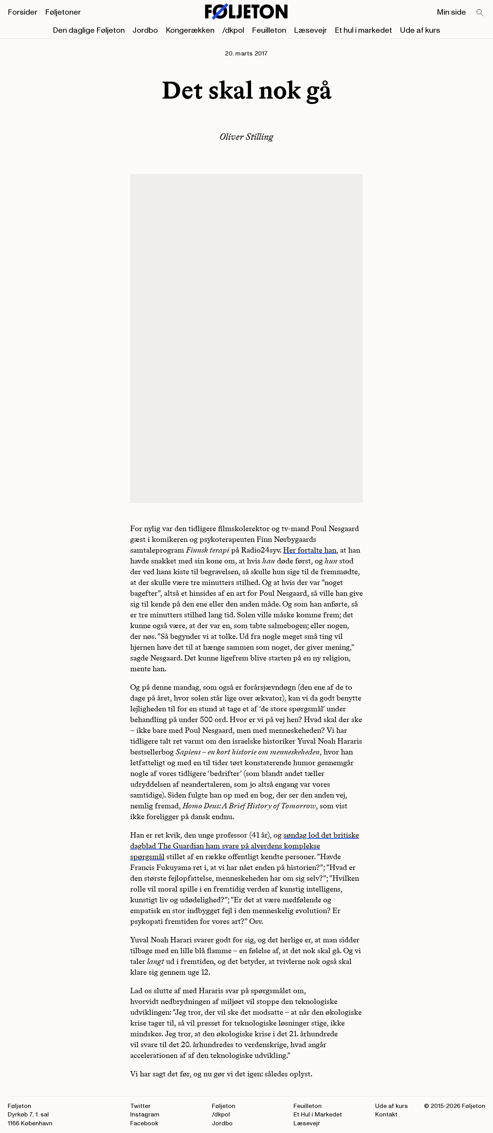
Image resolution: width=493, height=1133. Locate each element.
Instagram (144, 1114)
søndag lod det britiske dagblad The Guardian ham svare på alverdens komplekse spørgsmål (244, 845)
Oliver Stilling (246, 136)
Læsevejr (310, 30)
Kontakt (386, 1114)
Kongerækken (190, 30)
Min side (451, 12)
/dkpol (233, 30)
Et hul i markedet (363, 30)
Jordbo (145, 30)
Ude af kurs (420, 30)
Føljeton (223, 1106)
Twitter (140, 1106)
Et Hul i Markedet (317, 1114)
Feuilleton (269, 30)
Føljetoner (63, 12)
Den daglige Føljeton (89, 30)
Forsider (22, 12)
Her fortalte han (309, 550)
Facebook (144, 1123)
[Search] (480, 13)
